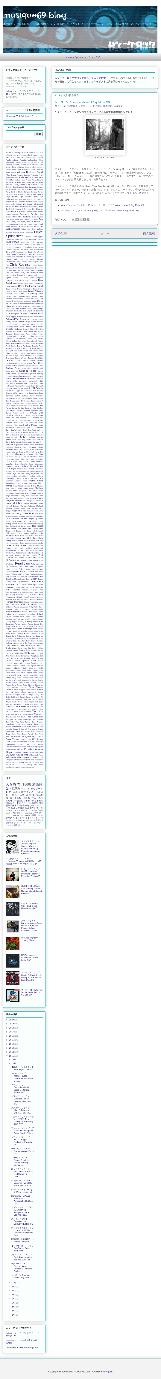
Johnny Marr (16, 432)
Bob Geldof (24, 219)
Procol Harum (25, 579)
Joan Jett (10, 418)
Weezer (18, 752)
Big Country (28, 204)
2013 (11, 1048)
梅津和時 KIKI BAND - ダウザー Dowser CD (22, 1240)
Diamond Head (36, 304)
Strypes (22, 690)
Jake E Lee (10, 401)
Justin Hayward (33, 442)
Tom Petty (20, 722)
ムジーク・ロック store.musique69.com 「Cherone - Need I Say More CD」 (100, 210)
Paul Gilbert (31, 557)
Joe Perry (35, 420)
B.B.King (9, 187)
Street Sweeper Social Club (17, 687)
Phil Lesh (18, 571)
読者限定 (10, 823)
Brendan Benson (26, 227)
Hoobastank (10, 383)
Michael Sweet (19, 508)
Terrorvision (18, 704)
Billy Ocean (26, 209)
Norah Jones (23, 541)
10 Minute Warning (13, 153)
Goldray (17, 363)
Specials (9, 663)
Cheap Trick (11, 259)
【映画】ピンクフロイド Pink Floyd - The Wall (22, 1068)
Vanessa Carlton (19, 747)
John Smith (22, 430)
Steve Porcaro (22, 678)
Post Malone (22, 576)
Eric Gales (38, 331)
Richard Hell (11, 600)
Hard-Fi (17, 376)
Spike (16, 663)
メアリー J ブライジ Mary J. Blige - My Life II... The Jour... (21, 1110)
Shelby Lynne (11, 648)
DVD (26, 815)
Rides (16, 609)
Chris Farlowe (21, 262)
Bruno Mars (19, 239)
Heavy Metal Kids (21, 378)
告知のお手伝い (24, 800)
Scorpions (19, 638)
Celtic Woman (37, 252)
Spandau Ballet (29, 661)
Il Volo (33, 391)
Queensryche (24, 582)
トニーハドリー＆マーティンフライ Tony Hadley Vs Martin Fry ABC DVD (22, 1120)
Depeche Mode (29, 301)
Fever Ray (17, 336)
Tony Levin (16, 727)
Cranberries (11, 275)
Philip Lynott (15, 574)
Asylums (9, 185)
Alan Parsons (32, 165)
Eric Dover (28, 331)
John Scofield (11, 430)
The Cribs (34, 704)
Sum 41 (9, 692)
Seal (14, 641)
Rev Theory (10, 595)
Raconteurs (11, 587)
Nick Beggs (16, 531)
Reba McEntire (13, 590)
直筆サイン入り (27, 791)
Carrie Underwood (36, 250)
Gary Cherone (70, 106)
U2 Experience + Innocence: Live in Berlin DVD (29, 957)
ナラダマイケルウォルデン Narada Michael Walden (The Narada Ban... (22, 1231)
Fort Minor (22, 341)
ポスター (20, 818)
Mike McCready (13, 513)
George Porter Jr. (30, 355)
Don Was (27, 311)
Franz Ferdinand (24, 346)
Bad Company (31, 187)
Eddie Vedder (18, 322)
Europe (9, 334)
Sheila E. (39, 646)
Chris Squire (38, 265)
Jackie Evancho (36, 396)
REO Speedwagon (29, 585)
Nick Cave (26, 531)
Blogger (108, 1371)
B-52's (40, 185)
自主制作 (96, 106)
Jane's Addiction (12, 403)
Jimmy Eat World (22, 415)
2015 (11, 1040)
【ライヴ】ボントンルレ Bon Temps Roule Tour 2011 (22, 1248)
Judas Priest (16, 440)
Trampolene (32, 729)
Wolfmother (24, 760)
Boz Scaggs (28, 224)
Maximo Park (21, 500)
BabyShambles (18, 187)
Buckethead (12, 242)
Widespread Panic (36, 755)
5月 (13, 1303)
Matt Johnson (19, 498)
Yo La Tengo (34, 762)
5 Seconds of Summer (30, 155)
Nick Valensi (11, 533)
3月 (13, 1311)
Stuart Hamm (31, 690)
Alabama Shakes (19, 165)
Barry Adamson (19, 194)
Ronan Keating (20, 624)
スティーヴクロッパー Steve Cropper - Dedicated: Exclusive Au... (22, 1141)
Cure (41, 275)
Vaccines (9, 747)
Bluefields (26, 217)
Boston (20, 224)
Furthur (26, 348)
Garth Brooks (23, 351)
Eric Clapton (18, 331)
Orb (21, 548)
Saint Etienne (28, 631)
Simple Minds (12, 650)
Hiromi (8, 381)
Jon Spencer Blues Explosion (31, 435)
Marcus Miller (16, 488)
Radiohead (20, 587)
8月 (13, 1291)
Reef (41, 592)
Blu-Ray (16, 815)
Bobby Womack (27, 222)
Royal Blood (11, 629)
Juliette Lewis (21, 442)
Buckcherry (38, 239)
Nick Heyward (37, 531)
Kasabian (39, 445)
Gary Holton (19, 353)
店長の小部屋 (34, 794)
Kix (7, 457)
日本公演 (20, 808)
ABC (8, 157)
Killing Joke (19, 454)
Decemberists (18, 299)
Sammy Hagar (23, 633)
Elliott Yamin (19, 327)
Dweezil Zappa (33, 317)
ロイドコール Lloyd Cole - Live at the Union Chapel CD (30, 905)
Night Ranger (23, 533)
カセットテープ (32, 810)
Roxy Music (28, 626)
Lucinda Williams (36, 476)
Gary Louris (31, 353)
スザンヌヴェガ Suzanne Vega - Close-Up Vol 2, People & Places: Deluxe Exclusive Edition (31, 926)
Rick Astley (38, 602)
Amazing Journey (23, 175)
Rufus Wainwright (24, 629)
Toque (15, 729)
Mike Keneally (27, 511)
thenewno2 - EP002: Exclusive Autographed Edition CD (22, 1200)
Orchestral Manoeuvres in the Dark (24, 549)
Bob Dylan (14, 219)
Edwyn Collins (30, 322)
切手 (15, 825)
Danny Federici (18, 283)
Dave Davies (11, 286)
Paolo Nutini (26, 553)
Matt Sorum (30, 498)
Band (36, 189)
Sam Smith (38, 631)
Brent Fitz (38, 227)
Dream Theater (28, 313)
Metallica (17, 503)
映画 (34, 815)
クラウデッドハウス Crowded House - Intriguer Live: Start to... (21, 1100)
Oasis (40, 543)
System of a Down (33, 697)
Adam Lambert (36, 157)
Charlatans (21, 254)
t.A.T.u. (23, 767)
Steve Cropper (32, 670)
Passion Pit (20, 555)
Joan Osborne (21, 418)
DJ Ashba (23, 278)
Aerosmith (10, 162)
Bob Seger (34, 219)
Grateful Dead (37, 368)
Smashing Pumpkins (30, 656)
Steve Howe (38, 673)
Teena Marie (23, 702)
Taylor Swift (11, 702)
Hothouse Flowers (13, 386)
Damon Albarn (31, 280)
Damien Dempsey (36, 278)
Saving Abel (30, 636)
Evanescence (19, 334)
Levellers (9, 464)
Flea (41, 336)
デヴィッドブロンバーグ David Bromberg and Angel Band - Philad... (22, 1130)
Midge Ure (17, 511)
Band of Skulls (16, 192)
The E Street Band (22, 706)
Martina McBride (18, 493)
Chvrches (21, 268)
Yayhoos (39, 760)
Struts (16, 690)
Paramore (9, 555)
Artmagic (39, 180)
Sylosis (22, 697)
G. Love (33, 348)
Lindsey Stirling (28, 466)
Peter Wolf (10, 572)
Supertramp (32, 692)
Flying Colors (11, 341)
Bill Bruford (38, 204)
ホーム (104, 233)
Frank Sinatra (11, 346)
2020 (11, 1020)
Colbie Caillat (29, 270)
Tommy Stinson (32, 724)
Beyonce (19, 204)
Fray (41, 346)
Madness (9, 481)
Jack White (21, 395)
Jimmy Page (37, 415)
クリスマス (15, 810)
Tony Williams (26, 727)
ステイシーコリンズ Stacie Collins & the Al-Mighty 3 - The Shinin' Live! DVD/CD (31, 976)
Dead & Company (28, 293)
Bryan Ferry (28, 239)
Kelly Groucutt (24, 449)
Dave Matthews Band (30, 286)
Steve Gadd (15, 673)
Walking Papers (37, 747)
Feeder (9, 336)
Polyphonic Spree (36, 574)
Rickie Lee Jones (21, 607)
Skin (21, 653)
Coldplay (39, 270)
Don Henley (18, 311)
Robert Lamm (38, 612)
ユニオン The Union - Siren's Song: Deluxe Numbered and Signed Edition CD (31, 890)
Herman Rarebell (36, 379)
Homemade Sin (35, 381)
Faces (28, 334)
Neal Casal (37, 526)
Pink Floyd (24, 574)
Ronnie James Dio (35, 624)
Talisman (27, 699)
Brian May (26, 229)
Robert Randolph (27, 614)
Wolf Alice (16, 760)
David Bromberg (24, 289)
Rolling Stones (32, 622)
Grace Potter (11, 366)
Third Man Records (13, 714)
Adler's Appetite (20, 160)
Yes (26, 762)
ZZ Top (18, 765)
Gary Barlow (33, 351)
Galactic (40, 348)
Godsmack (10, 363)
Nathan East (15, 526)
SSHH (20, 631)
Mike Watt (15, 516)
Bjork (8, 212)
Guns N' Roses (27, 370)
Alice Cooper (37, 167)
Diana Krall (10, 306)
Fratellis (35, 346)
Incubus (20, 393)
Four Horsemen (13, 343)
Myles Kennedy (24, 521)
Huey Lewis (26, 386)
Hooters (19, 383)
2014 (11, 1044)
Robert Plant (12, 614)
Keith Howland (29, 447)
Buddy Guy (25, 242)
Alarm (28, 167)
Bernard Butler (12, 202)
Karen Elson (29, 445)
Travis (27, 731)
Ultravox (14, 742)
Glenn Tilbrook (22, 361)
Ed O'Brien (34, 319)
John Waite (32, 430)
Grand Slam (26, 368)
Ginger (9, 360)
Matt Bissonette (32, 496)
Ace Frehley (24, 158)
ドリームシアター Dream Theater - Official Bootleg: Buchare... (20, 1161)
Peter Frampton (36, 567)
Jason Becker (25, 403)
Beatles (28, 197)
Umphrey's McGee (25, 742)
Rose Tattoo (10, 626)
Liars (31, 464)
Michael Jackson (12, 506)
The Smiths (32, 709)
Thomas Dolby (27, 714)
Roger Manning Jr (19, 622)
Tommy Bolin (30, 722)
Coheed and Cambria (14, 270)
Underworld (11, 744)
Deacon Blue (12, 294)
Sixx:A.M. (10, 653)
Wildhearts (11, 757)
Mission (22, 516)
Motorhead (15, 519)
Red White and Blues (30, 592)
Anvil (23, 180)
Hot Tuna (38, 383)
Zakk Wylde (38, 765)
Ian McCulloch (36, 388)
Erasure (26, 329)
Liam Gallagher (21, 464)
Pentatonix (14, 567)
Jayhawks (16, 408)
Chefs (21, 259)
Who (26, 755)
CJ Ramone (16, 247)
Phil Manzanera (31, 571)
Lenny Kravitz (23, 461)
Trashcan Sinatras (14, 731)
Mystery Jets (37, 521)
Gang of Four (11, 351)
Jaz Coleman (26, 408)
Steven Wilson (11, 682)
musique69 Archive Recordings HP (22, 1347)
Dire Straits (10, 309)
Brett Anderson (13, 229)
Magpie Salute (21, 481)
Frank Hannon (37, 343)
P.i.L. (13, 553)
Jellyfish (19, 410)
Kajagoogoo (18, 445)
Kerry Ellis (39, 452)
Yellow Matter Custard (15, 762)
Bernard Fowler (25, 202)
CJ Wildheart (27, 247)
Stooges (31, 685)
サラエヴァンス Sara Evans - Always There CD (22, 1151)
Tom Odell (10, 722)
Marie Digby (28, 488)
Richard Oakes (36, 600)
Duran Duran (22, 317)
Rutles (40, 629)
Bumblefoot (19, 245)
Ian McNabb (10, 391)
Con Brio (9, 273)
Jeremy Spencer (31, 410)
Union (20, 744)
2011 (11, 1056)
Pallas (18, 553)
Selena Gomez (12, 643)
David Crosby (11, 291)
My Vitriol (39, 519)
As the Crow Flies (13, 182)
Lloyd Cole (16, 474)
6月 (13, 1299)
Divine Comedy (32, 309)
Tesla (26, 704)
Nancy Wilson (11, 524)
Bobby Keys (15, 222)
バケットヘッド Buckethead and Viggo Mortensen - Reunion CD (21, 1088)
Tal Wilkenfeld (17, 699)
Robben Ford (37, 609)
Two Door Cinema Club (15, 737)
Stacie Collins (19, 666)
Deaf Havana (31, 296)
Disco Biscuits (20, 309)
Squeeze (35, 663)
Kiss (41, 454)
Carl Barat (24, 250)
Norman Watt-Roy (36, 541)
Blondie (8, 217)
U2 (33, 739)
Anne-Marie (10, 180)
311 (18, 155)
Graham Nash (37, 366)
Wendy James (28, 752)
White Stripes (16, 755)
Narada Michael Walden (27, 524)
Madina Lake (37, 478)
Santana (34, 633)
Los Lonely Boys (28, 474)
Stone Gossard (30, 682)
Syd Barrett (15, 697)
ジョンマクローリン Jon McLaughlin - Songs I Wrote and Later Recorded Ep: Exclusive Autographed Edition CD (31, 847)
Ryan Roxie (11, 631)
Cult (35, 275)
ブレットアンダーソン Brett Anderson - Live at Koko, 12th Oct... (22, 1257)
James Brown (31, 401)
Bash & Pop (31, 194)
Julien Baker (11, 442)
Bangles (27, 192)
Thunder (38, 714)
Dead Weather (19, 296)
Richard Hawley (36, 597)
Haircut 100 (15, 374)
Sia (29, 648)
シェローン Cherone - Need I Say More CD (22, 1276)
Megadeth (31, 500)
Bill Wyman (33, 207)
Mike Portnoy (30, 513)
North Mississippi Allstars (15, 543)
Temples (9, 704)
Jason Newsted (12, 406)
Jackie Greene (11, 398)
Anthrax (18, 180)
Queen (34, 579)
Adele (8, 160)
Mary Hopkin (30, 493)
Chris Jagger (33, 262)
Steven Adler (26, 680)
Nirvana (18, 538)
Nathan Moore (26, 526)
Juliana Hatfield (37, 440)
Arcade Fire (30, 180)
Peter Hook (24, 569)
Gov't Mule (38, 363)
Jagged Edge (38, 398)
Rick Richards (12, 604)
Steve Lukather (23, 675)
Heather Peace (31, 376)
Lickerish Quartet (12, 466)
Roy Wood (38, 626)
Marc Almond (22, 483)
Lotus (37, 474)
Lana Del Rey (12, 459)
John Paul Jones (23, 428)
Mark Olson (32, 491)
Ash (23, 182)
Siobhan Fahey (37, 650)
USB (26, 813)
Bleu (41, 214)
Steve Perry (11, 678)
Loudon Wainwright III (19, 476)
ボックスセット (23, 823)
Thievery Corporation (22, 711)
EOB (41, 317)
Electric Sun (34, 324)
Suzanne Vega (27, 694)
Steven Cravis (37, 680)
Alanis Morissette (17, 167)
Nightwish (34, 533)
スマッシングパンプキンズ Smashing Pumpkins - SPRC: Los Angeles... (22, 1211)
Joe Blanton (33, 418)
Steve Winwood (15, 680)
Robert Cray (27, 612)
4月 (13, 1307)
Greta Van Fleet (12, 371)
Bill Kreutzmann (21, 206)
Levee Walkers (36, 461)
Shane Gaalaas (17, 646)
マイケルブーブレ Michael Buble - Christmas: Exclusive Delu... (22, 1077)
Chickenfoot (10, 262)
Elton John (31, 326)
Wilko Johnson (24, 757)
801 (41, 155)
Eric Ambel (34, 329)
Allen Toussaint (37, 170)
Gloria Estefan (37, 361)
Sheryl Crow (22, 648)
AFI (18, 158)
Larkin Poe (24, 459)
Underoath (39, 742)
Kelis (16, 449)
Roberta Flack (18, 617)
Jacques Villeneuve (25, 398)
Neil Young (33, 528)
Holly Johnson (19, 381)
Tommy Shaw (20, 724)
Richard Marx (22, 600)
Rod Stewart (18, 619)
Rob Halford (25, 609)
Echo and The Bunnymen (17, 319)
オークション (34, 818)
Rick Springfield (29, 604)
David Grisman (35, 291)
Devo (27, 304)
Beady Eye (17, 196)
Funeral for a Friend (14, 348)
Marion (9, 491)
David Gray (22, 291)
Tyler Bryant (26, 739)
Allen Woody (11, 172)
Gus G (40, 371)
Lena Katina (11, 461)
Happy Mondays (26, 374)
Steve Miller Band (36, 675)
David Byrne (38, 289)
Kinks (36, 454)
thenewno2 (30, 767)
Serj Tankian (26, 643)
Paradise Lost (37, 553)
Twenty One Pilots (35, 734)
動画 (38, 820)
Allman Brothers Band (30, 172)
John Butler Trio (21, 423)
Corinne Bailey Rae (21, 273)
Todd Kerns (32, 717)
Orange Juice (12, 548)
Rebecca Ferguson (30, 590)
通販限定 (107, 106)
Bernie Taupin (37, 202)
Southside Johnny (13, 661)
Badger (40, 187)
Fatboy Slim (37, 334)
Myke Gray (11, 521)
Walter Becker (11, 749)
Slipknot (33, 653)
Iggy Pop (20, 391)
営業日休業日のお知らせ (17, 805)
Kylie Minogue (15, 457)
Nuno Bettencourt (31, 543)
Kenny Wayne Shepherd (16, 452)
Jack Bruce (33, 393)
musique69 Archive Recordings (19, 820)
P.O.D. (8, 553)
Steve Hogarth (26, 673)
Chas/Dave (38, 257)
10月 (14, 1282)
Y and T (32, 760)
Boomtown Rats (12, 224)
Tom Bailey (18, 719)
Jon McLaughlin (12, 435)
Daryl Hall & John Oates (34, 283)
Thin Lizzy (37, 711)
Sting (20, 682)
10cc (31, 153)
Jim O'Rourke (31, 413)
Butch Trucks (30, 245)
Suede (40, 689)
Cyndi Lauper (12, 278)
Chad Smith (11, 254)
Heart (22, 376)
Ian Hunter (24, 388)
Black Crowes (18, 211)
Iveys (26, 393)
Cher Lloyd (29, 259)
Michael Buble (36, 503)
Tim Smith (21, 717)
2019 (11, 1024)
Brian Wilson (37, 229)
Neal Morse (11, 528)
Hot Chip (28, 383)
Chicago (39, 259)
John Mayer (31, 425)
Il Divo (27, 391)
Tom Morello (38, 719)
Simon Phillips (37, 648)
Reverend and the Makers (26, 595)
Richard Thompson (15, 602)
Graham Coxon (24, 366)
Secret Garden (37, 641)
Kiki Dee (9, 454)
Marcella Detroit (30, 486)
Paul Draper (19, 558)
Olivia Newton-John (35, 546)
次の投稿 (61, 233)
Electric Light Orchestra (20, 324)
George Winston (21, 358)
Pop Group (11, 576)
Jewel (21, 413)
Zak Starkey (27, 765)
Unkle (27, 744)
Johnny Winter (28, 432)
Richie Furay (29, 602)
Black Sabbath (32, 212)
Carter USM (10, 252)
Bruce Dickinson (26, 233)
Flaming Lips (33, 336)
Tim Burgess (11, 717)
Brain (35, 224)
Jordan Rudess (27, 437)
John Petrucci (37, 427)
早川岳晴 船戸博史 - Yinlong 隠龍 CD (30, 939)
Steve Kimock (11, 675)
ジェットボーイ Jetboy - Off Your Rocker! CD (22, 1190)
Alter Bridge (11, 175)
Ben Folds (27, 199)
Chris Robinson (21, 264)
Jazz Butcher (38, 408)
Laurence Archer (36, 459)
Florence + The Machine (16, 339)
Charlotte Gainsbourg (25, 257)
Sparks (40, 661)
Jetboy (15, 413)
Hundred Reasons (13, 388)
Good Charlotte (26, 363)
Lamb (40, 457)
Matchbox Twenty (18, 496)
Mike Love (38, 511)
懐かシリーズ (36, 808)
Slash (26, 653)
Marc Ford (32, 483)
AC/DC (13, 157)
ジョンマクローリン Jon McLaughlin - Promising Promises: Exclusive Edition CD (30, 872)
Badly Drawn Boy (13, 189)
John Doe (33, 423)
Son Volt (14, 658)
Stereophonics (11, 670)
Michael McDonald (27, 506)
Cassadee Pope (21, 252)
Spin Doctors (24, 663)
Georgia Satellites (35, 358)
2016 (11, 1036)
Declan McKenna (31, 299)
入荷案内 (118, 106)
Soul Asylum (24, 658)
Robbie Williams (13, 611)
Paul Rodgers (22, 560)
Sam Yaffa (10, 633)
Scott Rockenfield (31, 638)
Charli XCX (32, 254)
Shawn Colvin (30, 646)
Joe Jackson (25, 420)
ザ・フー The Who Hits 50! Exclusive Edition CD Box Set (31, 992)
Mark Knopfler (19, 491)
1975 (35, 153)
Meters (26, 503)
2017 (11, 1032)
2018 (11, 1028)
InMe (15, 393)
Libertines (39, 464)
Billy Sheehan (37, 209)
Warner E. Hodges (25, 749)
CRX (35, 247)
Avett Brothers (31, 185)
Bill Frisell (10, 206)
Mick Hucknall (32, 508)
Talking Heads (37, 699)
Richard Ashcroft (22, 597)
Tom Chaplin (27, 719)
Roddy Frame (31, 619)
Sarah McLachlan (18, 636)
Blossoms (17, 217)
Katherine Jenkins (13, 447)
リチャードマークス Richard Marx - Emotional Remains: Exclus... (21, 1267)
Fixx (24, 336)
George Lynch (18, 355)
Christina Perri (11, 268)
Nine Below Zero (31, 536)
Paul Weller (33, 560)
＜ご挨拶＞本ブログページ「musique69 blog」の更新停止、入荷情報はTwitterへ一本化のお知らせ (23, 861)
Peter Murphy (37, 569)
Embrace (18, 329)
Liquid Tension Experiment (22, 469)
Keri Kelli (30, 452)
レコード (14, 803)
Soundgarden (37, 658)
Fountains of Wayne (35, 341)
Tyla (34, 736)
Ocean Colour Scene (16, 545)
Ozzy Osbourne (36, 550)
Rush (35, 629)
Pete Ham (23, 567)
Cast (30, 252)
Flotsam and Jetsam (35, 339)
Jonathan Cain (12, 437)
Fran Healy (26, 343)
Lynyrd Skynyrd (22, 478)
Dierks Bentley (37, 306)
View (28, 747)
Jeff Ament (10, 410)
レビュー (35, 823)
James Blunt (20, 401)
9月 (13, 1287)
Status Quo (20, 668)
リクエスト (84, 106)
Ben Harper (38, 199)
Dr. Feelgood (13, 314)
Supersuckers (20, 692)
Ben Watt (18, 199)
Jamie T (40, 401)
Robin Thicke (31, 617)
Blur (7, 219)
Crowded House (25, 275)
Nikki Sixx (19, 536)
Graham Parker (13, 368)
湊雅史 (40, 800)
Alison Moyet (11, 170)
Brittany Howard (12, 233)
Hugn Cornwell (37, 386)
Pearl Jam (22, 563)
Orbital (28, 548)
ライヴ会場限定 (31, 803)
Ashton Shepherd (31, 182)
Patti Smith (32, 555)
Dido (29, 306)
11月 (14, 1063)
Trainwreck (23, 729)
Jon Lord (39, 432)
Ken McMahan (36, 449)
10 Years (24, 153)
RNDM (40, 585)
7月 (13, 1295)
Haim (8, 374)
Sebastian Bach (24, 641)
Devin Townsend (19, 304)
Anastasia (34, 175)
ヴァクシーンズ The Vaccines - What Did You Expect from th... (22, 1183)
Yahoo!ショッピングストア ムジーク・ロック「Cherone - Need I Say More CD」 (103, 205)
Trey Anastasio (37, 731)
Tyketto (28, 737)
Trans (40, 729)
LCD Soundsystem (30, 457)
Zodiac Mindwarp (13, 767)
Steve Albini (21, 670)
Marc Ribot (18, 486)
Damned (9, 280)
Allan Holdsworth (23, 170)
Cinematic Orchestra (34, 268)
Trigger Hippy (11, 734)
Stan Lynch (31, 666)
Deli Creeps (18, 301)
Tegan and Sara (36, 702)
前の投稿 (149, 233)
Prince (17, 579)
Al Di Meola (34, 162)
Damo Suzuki (19, 280)
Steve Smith (33, 678)
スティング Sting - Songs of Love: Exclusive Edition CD (22, 1221)
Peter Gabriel (12, 569)
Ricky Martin (33, 607)
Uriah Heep (37, 744)
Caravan (16, 250)
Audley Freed (19, 185)
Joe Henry (15, 420)
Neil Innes (22, 528)
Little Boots (35, 471)
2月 (13, 1315)
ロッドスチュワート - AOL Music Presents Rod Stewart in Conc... (22, 1173)
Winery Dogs (38, 757)
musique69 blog (35, 15)
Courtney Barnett (36, 273)
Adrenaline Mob (35, 160)
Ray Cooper (29, 587)
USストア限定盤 (13, 813)
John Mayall (19, 425)
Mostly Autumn (31, 516)
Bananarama (27, 189)
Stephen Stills (36, 668)
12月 (14, 1059)
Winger (9, 760)
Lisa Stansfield (17, 471)
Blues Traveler (37, 217)
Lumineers (10, 478)
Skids (16, 653)
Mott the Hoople (27, 519)
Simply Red (24, 650)
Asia (41, 182)
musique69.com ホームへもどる (83, 57)
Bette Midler (10, 204)
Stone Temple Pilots (19, 685)
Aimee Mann (21, 162)
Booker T (38, 221)
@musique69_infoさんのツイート (21, 116)
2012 (11, 1052)
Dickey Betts (21, 306)
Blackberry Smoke (28, 214)
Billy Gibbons (16, 209)
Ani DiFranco (37, 177)
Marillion (39, 488)
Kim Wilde (29, 454)
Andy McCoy (25, 177)
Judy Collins (26, 440)
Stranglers (39, 685)
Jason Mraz (37, 403)
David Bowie (11, 289)
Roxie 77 (19, 626)
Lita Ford (26, 471)
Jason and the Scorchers (29, 406)
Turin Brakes (22, 734)
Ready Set (39, 587)
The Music (22, 709)
